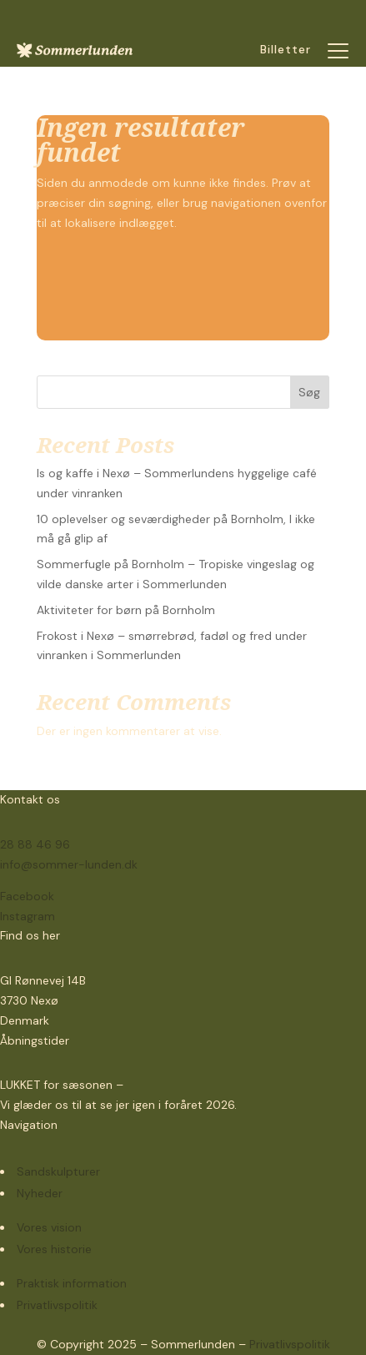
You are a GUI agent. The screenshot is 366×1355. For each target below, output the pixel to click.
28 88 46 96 (35, 844)
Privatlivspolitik (289, 1344)
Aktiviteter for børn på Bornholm (126, 609)
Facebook (27, 896)
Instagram (27, 916)
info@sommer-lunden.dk (69, 864)
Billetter (285, 49)
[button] (338, 50)
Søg (309, 392)
